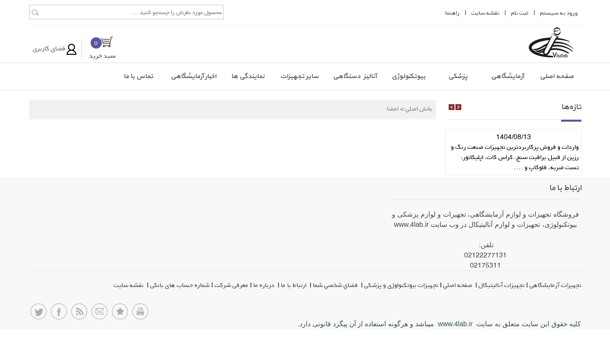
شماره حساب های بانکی (180, 285)
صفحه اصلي (458, 285)
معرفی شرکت (232, 285)
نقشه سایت (129, 285)
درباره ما (264, 285)
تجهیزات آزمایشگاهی (555, 285)
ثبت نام (520, 12)
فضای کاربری (49, 48)
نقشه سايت (485, 12)
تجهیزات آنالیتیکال (502, 285)
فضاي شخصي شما (336, 285)
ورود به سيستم (559, 12)
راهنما (452, 12)
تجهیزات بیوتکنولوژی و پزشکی (401, 285)
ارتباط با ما (294, 285)
